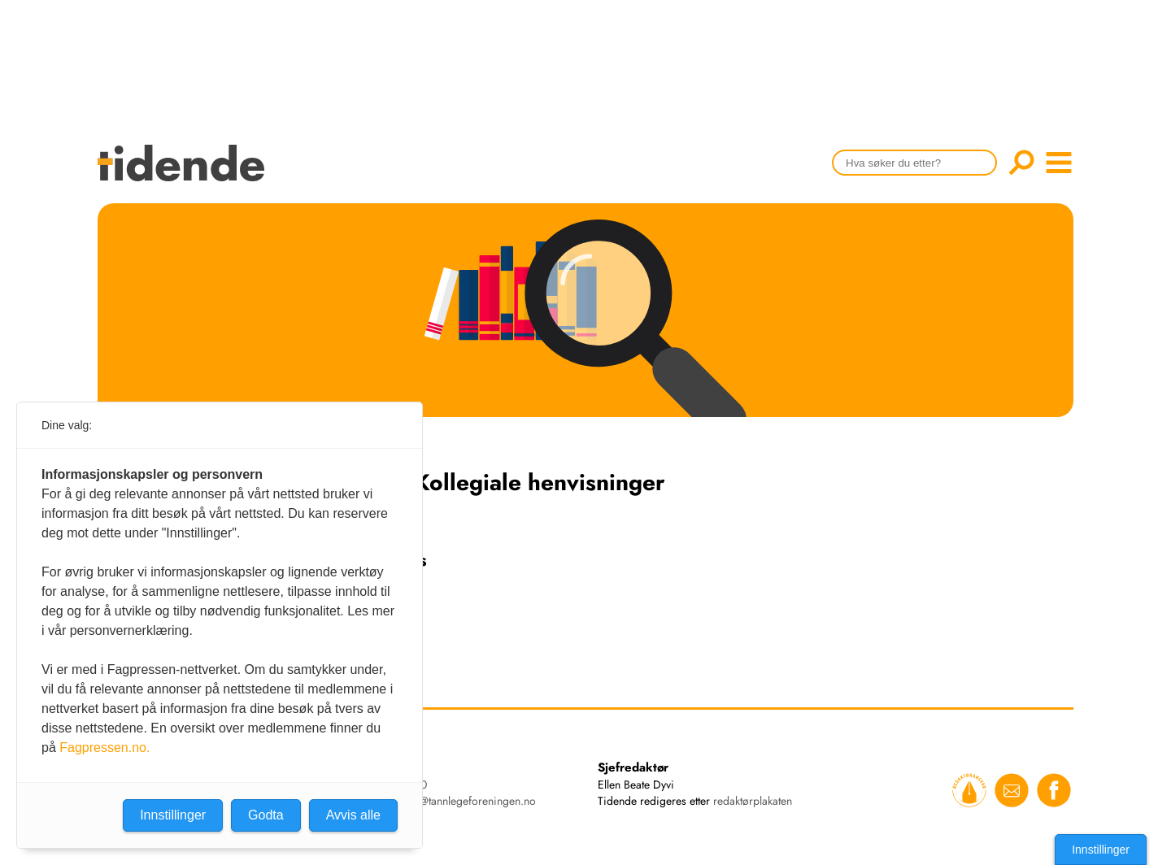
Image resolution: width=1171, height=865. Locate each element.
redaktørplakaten (752, 801)
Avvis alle (353, 815)
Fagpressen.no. (104, 747)
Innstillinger (1101, 849)
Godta (266, 815)
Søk (1021, 162)
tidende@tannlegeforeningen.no (460, 801)
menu (1058, 162)
